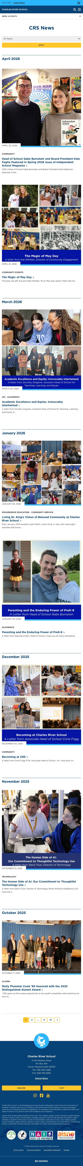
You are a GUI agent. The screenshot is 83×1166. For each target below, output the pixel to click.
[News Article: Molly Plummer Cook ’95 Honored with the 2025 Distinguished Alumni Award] (41, 947)
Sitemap (67, 1150)
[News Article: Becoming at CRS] (41, 704)
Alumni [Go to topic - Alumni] (6, 981)
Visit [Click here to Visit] (61, 1088)
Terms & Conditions (34, 1150)
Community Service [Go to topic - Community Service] (42, 512)
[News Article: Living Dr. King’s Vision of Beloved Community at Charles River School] (41, 473)
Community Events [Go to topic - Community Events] (12, 272)
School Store (41, 1078)
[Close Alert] (78, 2)
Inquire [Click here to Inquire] (21, 1088)
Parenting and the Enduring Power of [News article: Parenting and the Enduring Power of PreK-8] (33, 632)
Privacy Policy (19, 1150)
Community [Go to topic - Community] (8, 154)
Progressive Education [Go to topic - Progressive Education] (15, 512)
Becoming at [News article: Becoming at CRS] (15, 756)
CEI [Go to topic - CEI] (3, 397)
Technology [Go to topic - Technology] (9, 877)
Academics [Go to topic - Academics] (13, 397)
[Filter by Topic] (41, 38)
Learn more (19, 2)
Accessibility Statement (52, 1150)
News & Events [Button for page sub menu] (41, 16)
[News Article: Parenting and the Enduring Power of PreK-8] (41, 580)
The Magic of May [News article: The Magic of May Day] (18, 277)
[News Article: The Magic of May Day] (41, 225)
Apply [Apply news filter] (41, 45)
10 (51, 1019)
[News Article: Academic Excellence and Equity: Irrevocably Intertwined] (41, 349)
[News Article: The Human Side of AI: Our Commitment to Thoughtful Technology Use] (41, 829)
